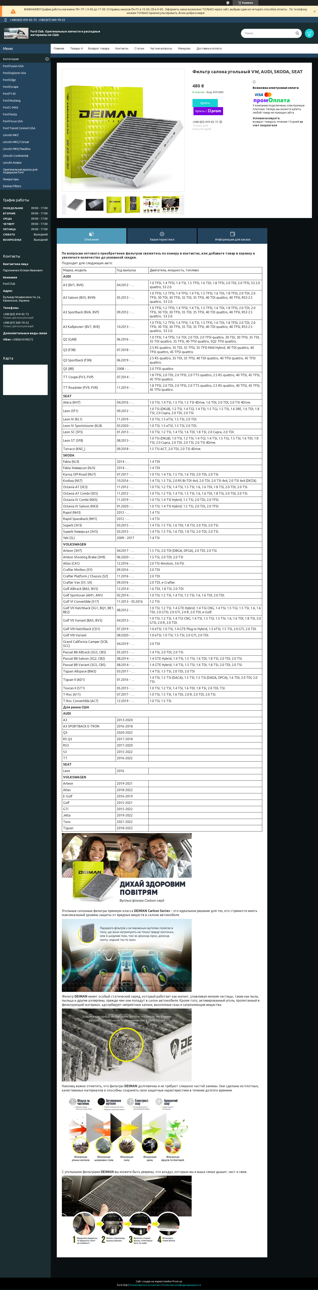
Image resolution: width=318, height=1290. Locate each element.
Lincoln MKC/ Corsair (16, 142)
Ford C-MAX (10, 107)
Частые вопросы (161, 48)
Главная (59, 48)
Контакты (121, 48)
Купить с (208, 111)
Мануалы (184, 48)
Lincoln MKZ (11, 135)
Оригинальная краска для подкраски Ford (20, 171)
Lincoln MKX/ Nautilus (17, 148)
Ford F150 (9, 93)
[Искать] (297, 33)
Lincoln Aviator (12, 162)
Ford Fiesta (10, 114)
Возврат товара (98, 48)
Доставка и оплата (209, 48)
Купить (205, 103)
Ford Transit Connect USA (19, 128)
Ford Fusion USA (13, 66)
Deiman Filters (12, 186)
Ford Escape (10, 86)
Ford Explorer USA (14, 73)
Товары (75, 48)
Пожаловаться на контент (145, 1286)
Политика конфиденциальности (182, 1286)
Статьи (139, 48)
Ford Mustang (11, 100)
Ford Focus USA (13, 121)
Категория (11, 59)
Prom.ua (177, 1282)
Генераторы (11, 179)
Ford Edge (9, 80)
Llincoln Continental (15, 155)
